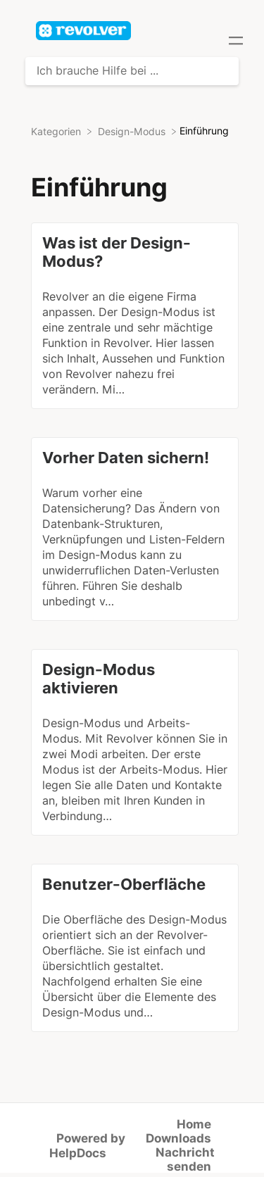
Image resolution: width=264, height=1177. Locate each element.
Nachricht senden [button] (185, 1159)
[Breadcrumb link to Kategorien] (57, 131)
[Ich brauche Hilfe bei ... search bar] (132, 71)
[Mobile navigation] (236, 42)
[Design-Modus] (133, 131)
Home (194, 1124)
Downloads (178, 1138)
